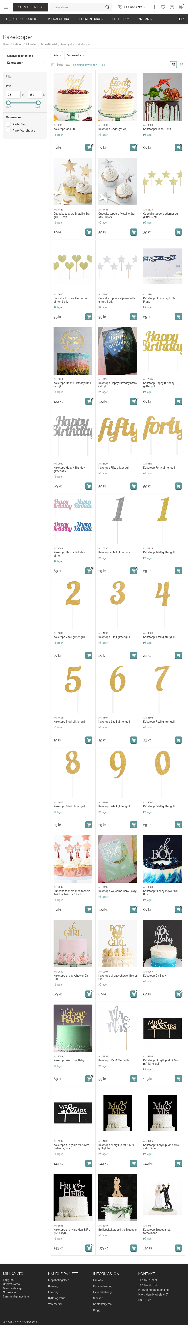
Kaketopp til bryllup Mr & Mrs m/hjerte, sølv (71, 1146)
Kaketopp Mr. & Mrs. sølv (113, 1060)
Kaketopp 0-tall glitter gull (159, 806)
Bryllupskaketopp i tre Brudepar (117, 1229)
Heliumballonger (103, 1292)
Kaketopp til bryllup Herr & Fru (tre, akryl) (72, 1231)
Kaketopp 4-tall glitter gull (159, 637)
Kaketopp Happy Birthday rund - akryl (72, 384)
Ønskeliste (9, 1292)
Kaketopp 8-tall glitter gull (69, 806)
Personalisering (102, 1286)
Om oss (98, 1280)
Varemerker (55, 1304)
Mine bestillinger (13, 1288)
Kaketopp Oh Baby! (155, 975)
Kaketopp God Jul (64, 129)
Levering (53, 1292)
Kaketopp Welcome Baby (69, 1060)
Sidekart (98, 1298)
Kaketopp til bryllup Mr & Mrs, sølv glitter (161, 1146)
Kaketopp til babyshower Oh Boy (160, 892)
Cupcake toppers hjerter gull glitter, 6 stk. (71, 300)
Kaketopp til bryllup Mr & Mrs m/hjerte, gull (161, 1062)
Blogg (96, 1310)
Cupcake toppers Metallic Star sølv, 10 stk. (116, 215)
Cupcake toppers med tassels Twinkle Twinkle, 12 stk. (72, 892)
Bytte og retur (56, 1298)
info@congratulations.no (153, 1289)
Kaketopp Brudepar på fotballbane (157, 1231)
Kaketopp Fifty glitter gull (113, 467)
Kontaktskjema (102, 1304)
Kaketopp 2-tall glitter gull (69, 637)
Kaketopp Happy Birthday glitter (69, 554)
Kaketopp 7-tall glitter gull (159, 721)
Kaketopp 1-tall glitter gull (159, 552)
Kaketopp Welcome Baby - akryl (117, 891)
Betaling (53, 1286)
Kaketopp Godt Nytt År (112, 129)
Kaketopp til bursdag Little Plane (159, 300)
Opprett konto (11, 1284)
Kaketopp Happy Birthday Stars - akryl (117, 384)
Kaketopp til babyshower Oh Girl (71, 977)
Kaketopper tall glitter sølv (114, 552)
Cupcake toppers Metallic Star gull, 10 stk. (72, 215)
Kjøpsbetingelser (58, 1280)
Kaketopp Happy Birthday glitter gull (158, 384)
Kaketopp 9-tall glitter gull (114, 806)
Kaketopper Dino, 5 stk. (157, 129)
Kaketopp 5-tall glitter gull (69, 721)
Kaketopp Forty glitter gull (159, 467)
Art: (55, 125)
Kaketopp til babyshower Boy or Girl (117, 977)
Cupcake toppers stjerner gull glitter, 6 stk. (161, 215)
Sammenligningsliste (16, 1296)
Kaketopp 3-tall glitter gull (114, 637)
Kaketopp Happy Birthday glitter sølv (69, 469)
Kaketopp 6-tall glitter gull (114, 721)
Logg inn (8, 1279)
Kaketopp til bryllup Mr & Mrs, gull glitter (116, 1146)
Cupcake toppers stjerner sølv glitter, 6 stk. (116, 300)
